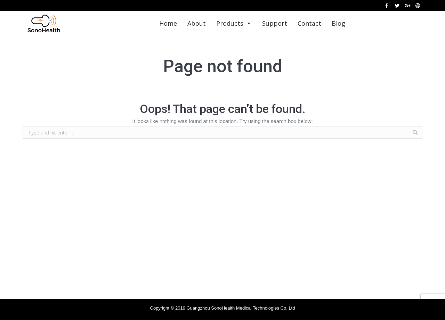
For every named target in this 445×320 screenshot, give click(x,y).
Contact (309, 23)
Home (168, 23)
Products (234, 23)
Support (274, 23)
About (196, 23)
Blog (338, 23)
